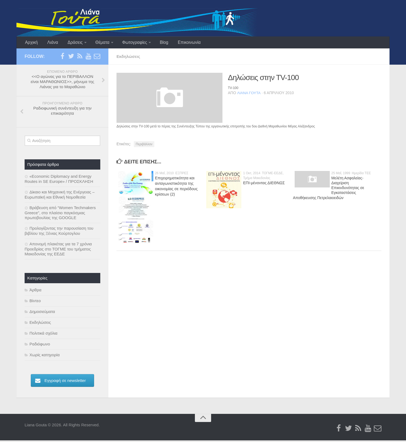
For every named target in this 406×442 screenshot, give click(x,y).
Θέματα (98, 43)
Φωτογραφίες (129, 43)
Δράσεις (71, 43)
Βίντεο (35, 302)
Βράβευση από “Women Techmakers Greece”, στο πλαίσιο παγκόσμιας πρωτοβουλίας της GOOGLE (60, 214)
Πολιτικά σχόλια (43, 334)
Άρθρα (35, 291)
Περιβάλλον (144, 146)
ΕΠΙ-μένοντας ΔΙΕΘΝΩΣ (263, 184)
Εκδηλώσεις (129, 58)
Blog (157, 43)
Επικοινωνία (181, 43)
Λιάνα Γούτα (249, 94)
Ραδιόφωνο (39, 345)
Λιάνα (50, 43)
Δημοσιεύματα (42, 313)
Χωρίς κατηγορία (44, 356)
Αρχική (31, 43)
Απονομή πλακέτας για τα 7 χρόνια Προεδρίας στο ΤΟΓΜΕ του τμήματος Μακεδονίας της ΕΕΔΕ (58, 250)
